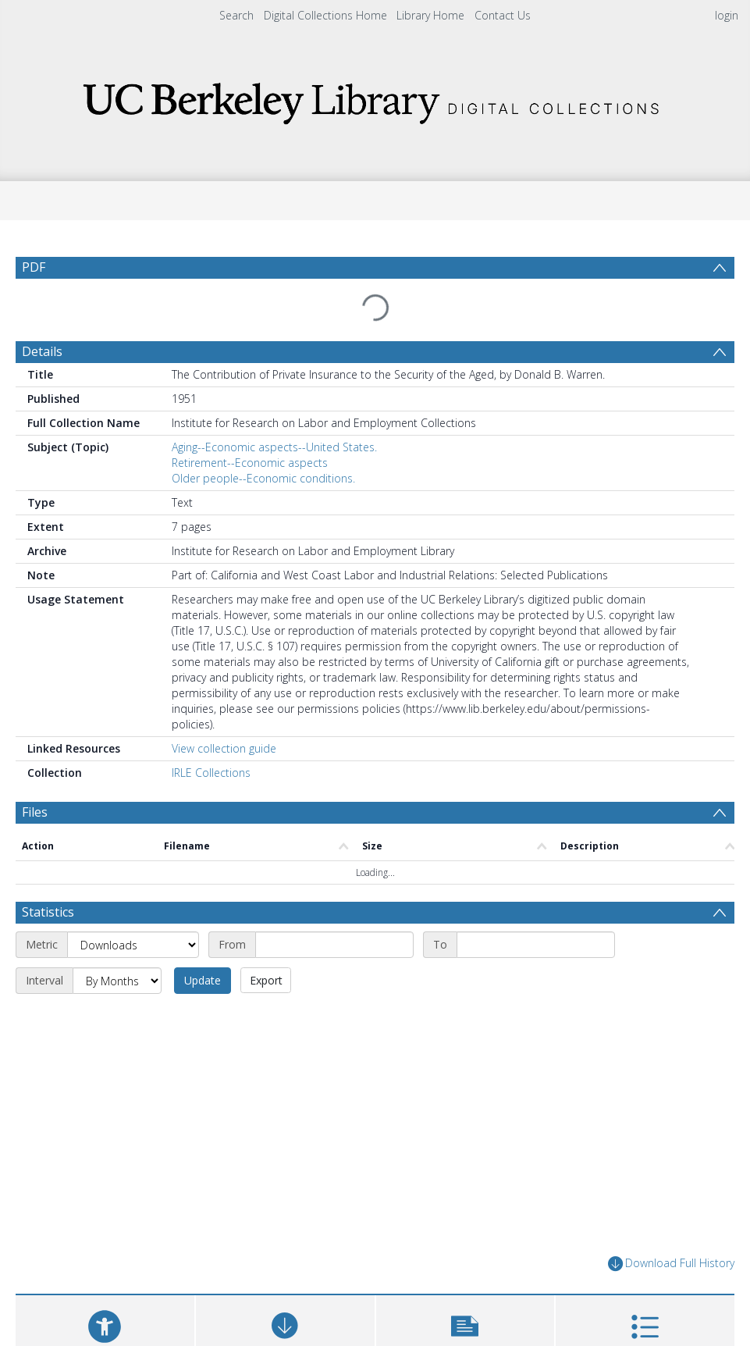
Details (42, 313)
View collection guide (224, 710)
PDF (33, 267)
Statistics (48, 818)
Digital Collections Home (325, 15)
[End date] (536, 851)
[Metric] (133, 851)
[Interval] (117, 887)
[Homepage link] (375, 98)
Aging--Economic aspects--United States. (274, 409)
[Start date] (334, 851)
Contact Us (503, 15)
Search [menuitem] (236, 15)
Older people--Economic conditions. (263, 440)
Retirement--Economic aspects (250, 425)
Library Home (430, 15)
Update (202, 886)
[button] (465, 1239)
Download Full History (671, 1170)
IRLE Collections (211, 735)
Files (35, 774)
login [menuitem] (726, 15)
